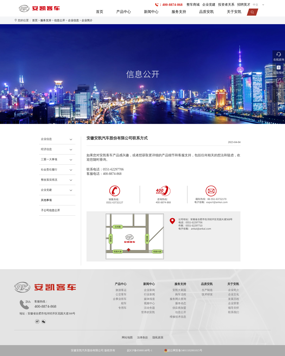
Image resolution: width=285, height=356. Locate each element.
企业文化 (233, 294)
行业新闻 (149, 294)
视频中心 (149, 303)
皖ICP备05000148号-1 (139, 350)
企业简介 (87, 20)
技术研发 (207, 294)
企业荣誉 (233, 303)
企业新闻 (149, 290)
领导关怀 (233, 307)
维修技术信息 (178, 316)
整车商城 (193, 4)
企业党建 (208, 4)
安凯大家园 (179, 290)
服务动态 (180, 303)
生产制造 (207, 290)
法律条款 (142, 337)
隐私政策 (157, 337)
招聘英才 (243, 4)
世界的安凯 (148, 312)
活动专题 (149, 307)
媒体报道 (149, 298)
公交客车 (121, 294)
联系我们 (233, 312)
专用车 (122, 307)
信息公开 (59, 20)
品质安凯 (206, 12)
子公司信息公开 (50, 210)
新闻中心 (151, 12)
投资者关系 (226, 4)
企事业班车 (120, 298)
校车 (124, 303)
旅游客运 (121, 290)
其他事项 (46, 200)
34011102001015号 (191, 350)
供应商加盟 (179, 307)
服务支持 (179, 12)
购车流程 (180, 294)
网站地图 (127, 337)
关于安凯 (234, 12)
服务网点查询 (178, 298)
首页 (99, 12)
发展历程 (233, 298)
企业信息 (73, 20)
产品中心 (123, 12)
